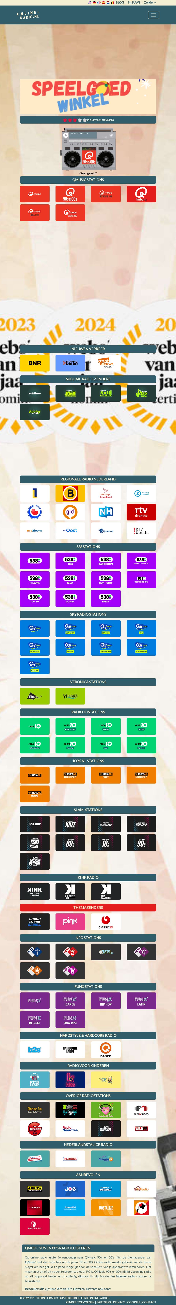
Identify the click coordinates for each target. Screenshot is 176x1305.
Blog (120, 2)
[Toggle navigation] (153, 15)
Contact (149, 1302)
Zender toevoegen (80, 1302)
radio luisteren (61, 1298)
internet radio (125, 1276)
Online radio (98, 1298)
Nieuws (134, 2)
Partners (104, 1302)
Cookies (133, 1302)
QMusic (30, 1262)
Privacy (119, 1302)
